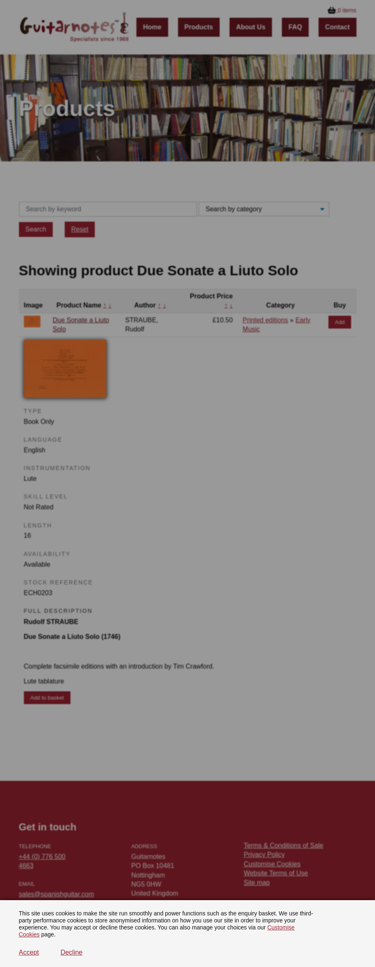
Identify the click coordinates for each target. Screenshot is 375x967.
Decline (71, 952)
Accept (29, 952)
